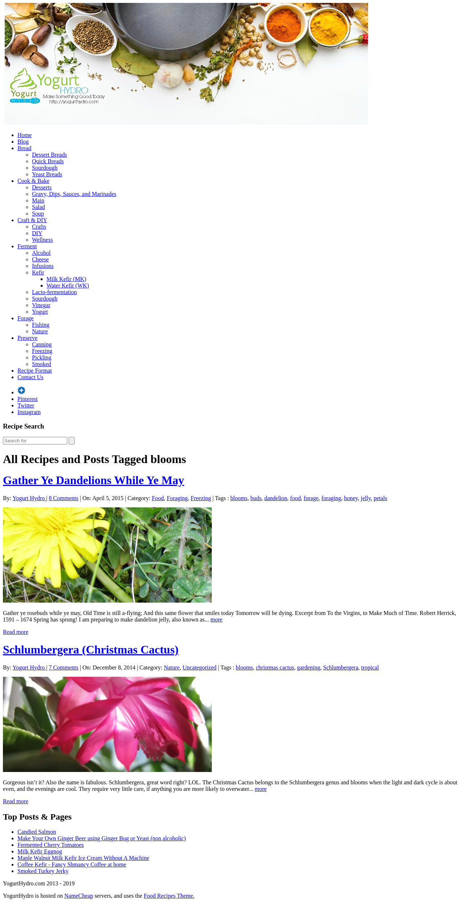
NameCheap (78, 896)
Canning (42, 344)
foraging (331, 498)
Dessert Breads (49, 155)
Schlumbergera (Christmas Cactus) (91, 649)
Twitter (25, 405)
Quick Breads (48, 161)
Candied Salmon (36, 832)
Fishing (40, 325)
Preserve (27, 338)
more (216, 619)
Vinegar (41, 305)
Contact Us (30, 377)
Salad (38, 207)
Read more (15, 632)
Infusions (43, 266)
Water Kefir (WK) (67, 285)
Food (158, 498)
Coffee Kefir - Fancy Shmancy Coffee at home (71, 864)
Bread (24, 148)
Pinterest (27, 399)
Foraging (177, 498)
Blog (23, 141)
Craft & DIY (32, 220)
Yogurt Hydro (29, 498)
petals (380, 498)
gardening (308, 667)
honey (351, 498)
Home (24, 135)
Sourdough (44, 168)
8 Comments (63, 498)
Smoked (41, 364)
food (295, 498)
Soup (38, 213)
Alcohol (41, 253)
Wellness (42, 240)
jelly (366, 498)
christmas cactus (275, 667)
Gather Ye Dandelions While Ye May (93, 480)
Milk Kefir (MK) (66, 279)
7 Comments (63, 667)
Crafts (39, 227)
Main (38, 200)
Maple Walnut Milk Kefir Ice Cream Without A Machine (83, 858)
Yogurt (40, 312)
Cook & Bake (33, 181)
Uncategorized (199, 667)
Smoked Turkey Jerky (42, 871)
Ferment (27, 246)
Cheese (40, 259)
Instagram (29, 412)
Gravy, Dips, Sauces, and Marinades (74, 194)
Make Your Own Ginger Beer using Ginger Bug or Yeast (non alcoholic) (101, 838)
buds (255, 498)
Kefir (38, 272)
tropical (370, 667)
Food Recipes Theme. (169, 896)
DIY (37, 233)
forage (311, 498)
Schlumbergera (340, 667)
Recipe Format (34, 370)
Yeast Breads (47, 174)
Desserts (42, 187)
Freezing (42, 351)
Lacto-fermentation (54, 292)
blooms (238, 498)
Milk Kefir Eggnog (39, 851)
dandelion (275, 498)
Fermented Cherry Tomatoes (50, 845)
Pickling (41, 357)
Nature (40, 331)
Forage (25, 318)
